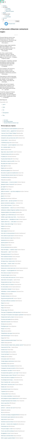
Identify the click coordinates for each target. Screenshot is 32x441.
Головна (4, 5)
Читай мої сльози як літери (7, 421)
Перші (2, 307)
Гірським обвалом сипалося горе (11, 122)
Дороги (2, 196)
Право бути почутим (5, 321)
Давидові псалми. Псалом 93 (7, 184)
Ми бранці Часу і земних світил (8, 261)
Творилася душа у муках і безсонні (9, 375)
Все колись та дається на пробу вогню (9, 172)
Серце (2, 338)
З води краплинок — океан (7, 207)
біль (4, 115)
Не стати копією (4, 286)
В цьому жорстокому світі (6, 158)
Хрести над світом (5, 403)
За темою (6, 120)
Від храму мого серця (6, 163)
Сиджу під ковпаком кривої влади (8, 340)
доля (4, 107)
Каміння (3, 226)
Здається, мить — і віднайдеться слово (10, 219)
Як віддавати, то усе (5, 433)
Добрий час (3, 189)
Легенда (3, 244)
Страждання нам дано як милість (8, 368)
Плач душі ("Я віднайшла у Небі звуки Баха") (11, 312)
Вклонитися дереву (5, 170)
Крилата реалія (4, 242)
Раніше (2, 328)
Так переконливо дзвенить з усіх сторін (9, 372)
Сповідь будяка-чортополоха (7, 361)
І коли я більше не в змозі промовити (9, 128)
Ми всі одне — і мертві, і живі (7, 263)
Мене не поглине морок (6, 258)
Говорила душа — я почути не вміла (9, 182)
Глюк (2, 179)
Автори (4, 12)
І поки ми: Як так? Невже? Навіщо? (9, 133)
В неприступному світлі (6, 154)
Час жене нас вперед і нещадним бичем (10, 414)
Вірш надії (3, 165)
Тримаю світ (3, 386)
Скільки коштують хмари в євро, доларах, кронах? (12, 344)
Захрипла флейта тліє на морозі (8, 212)
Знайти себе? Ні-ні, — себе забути (8, 221)
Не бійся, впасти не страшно (7, 284)
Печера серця (4, 310)
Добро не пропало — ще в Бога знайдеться (10, 191)
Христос (3, 405)
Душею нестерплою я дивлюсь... (8, 203)
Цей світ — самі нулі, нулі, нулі (8, 407)
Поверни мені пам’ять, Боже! (7, 317)
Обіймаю (3, 293)
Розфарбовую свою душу (6, 333)
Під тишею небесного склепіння (8, 300)
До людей (3, 186)
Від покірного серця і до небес (7, 161)
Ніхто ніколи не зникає (6, 272)
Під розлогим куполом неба (7, 298)
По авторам (8, 16)
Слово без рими (4, 351)
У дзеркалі (3, 391)
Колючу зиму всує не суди (7, 237)
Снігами (3, 356)
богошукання (6, 112)
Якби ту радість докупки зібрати (8, 438)
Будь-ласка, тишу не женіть (7, 151)
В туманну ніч (4, 156)
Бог (3, 109)
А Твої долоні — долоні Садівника (8, 144)
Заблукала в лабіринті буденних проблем (10, 210)
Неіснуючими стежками (6, 289)
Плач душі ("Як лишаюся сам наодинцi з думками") (12, 314)
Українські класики (9, 11)
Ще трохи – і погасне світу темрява (9, 424)
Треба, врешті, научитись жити (8, 384)
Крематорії (3, 240)
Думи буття (3, 198)
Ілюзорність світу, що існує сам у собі (9, 137)
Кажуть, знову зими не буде (7, 224)
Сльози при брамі (5, 354)
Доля (2, 193)
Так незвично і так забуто (6, 370)
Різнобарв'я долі (4, 326)
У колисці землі (4, 393)
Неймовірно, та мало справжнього (8, 291)
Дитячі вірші (8, 9)
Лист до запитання (5, 247)
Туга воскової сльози (5, 389)
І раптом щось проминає (6, 135)
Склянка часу (4, 349)
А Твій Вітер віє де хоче (6, 142)
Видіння (3, 168)
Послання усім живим (6, 319)
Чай (2, 410)
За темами (7, 8)
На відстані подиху (5, 275)
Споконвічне (4, 363)
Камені (2, 228)
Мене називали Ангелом (6, 256)
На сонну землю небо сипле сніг (8, 277)
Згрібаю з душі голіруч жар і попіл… (9, 217)
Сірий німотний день (5, 335)
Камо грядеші (4, 231)
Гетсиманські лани (5, 177)
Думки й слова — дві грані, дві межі (9, 200)
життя (4, 104)
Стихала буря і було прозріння (8, 365)
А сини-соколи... (4, 140)
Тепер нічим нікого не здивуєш (8, 377)
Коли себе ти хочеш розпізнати (8, 233)
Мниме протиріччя (5, 265)
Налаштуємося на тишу (6, 282)
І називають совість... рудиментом (8, 130)
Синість (2, 342)
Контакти (5, 18)
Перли (2, 305)
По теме (7, 15)
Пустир (2, 324)
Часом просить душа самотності (8, 417)
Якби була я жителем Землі (7, 435)
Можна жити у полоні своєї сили (8, 268)
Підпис (2, 303)
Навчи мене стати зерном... (7, 279)
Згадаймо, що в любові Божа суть (8, 214)
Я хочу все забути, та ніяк (6, 428)
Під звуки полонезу (5, 296)
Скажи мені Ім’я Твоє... (6, 347)
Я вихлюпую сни (4, 426)
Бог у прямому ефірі (5, 147)
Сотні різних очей (5, 358)
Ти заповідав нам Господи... (7, 379)
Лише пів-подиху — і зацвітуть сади (9, 249)
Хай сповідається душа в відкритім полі (10, 398)
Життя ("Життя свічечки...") (7, 205)
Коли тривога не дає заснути (7, 235)
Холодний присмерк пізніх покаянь (8, 400)
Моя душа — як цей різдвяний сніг (8, 270)
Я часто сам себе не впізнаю (7, 431)
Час (2, 412)
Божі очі (3, 149)
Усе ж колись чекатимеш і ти (7, 396)
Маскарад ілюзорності (6, 254)
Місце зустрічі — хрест (6, 251)
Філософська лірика (8, 121)
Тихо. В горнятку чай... (6, 382)
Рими (2, 331)
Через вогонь (4, 419)
